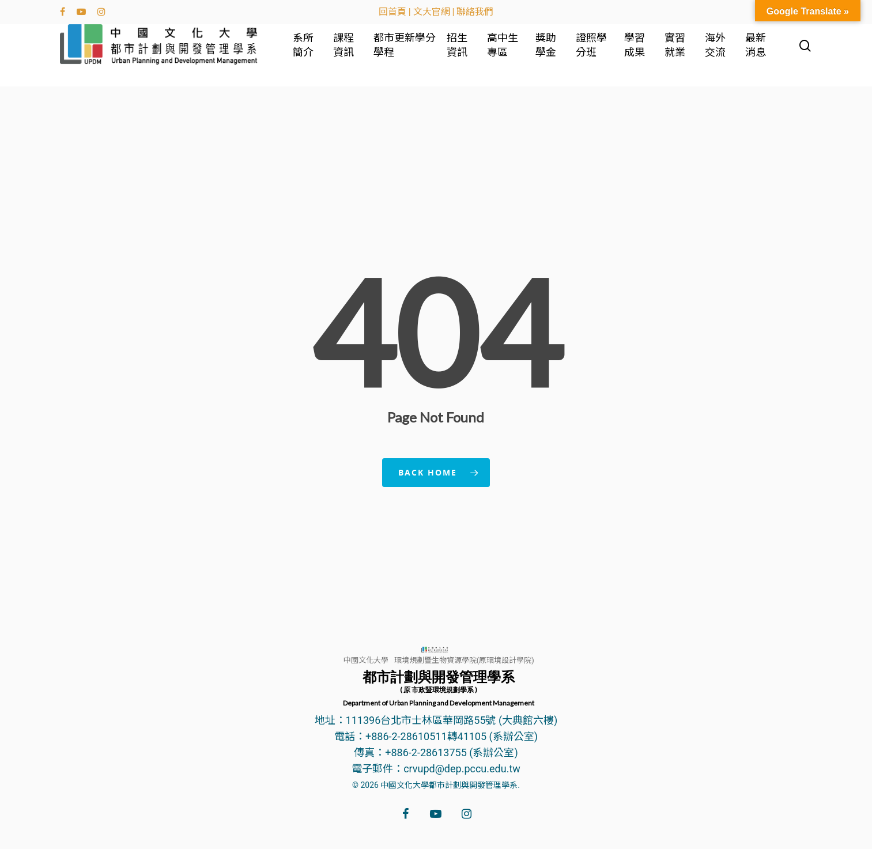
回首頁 (392, 11)
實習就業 (678, 53)
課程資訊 (355, 53)
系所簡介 (316, 53)
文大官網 (431, 11)
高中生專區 (510, 53)
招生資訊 (466, 53)
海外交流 (717, 53)
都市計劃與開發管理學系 (438, 687)
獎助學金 (552, 53)
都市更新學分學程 (410, 53)
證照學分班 (597, 53)
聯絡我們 (474, 11)
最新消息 (756, 53)
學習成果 (639, 53)
